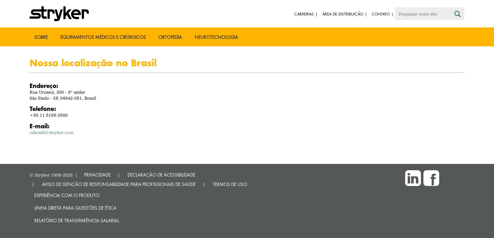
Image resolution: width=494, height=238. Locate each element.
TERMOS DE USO (230, 184)
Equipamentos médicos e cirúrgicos (103, 37)
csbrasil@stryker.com (51, 132)
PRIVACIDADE (97, 175)
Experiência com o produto (66, 195)
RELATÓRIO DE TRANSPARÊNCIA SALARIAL (76, 220)
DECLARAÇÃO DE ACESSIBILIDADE (161, 175)
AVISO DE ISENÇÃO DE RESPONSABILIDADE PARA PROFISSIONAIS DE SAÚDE (119, 184)
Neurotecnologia (216, 37)
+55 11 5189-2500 (49, 115)
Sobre (41, 37)
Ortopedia (170, 37)
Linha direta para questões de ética (75, 208)
